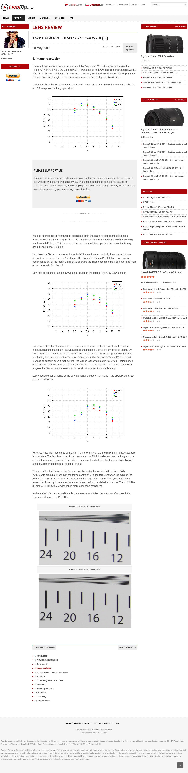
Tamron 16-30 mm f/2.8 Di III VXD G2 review (162, 82)
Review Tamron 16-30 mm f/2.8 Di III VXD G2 (162, 222)
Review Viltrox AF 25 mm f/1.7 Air (157, 234)
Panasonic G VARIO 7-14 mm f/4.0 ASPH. (161, 308)
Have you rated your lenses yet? (11, 52)
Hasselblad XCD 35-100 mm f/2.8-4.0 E (162, 272)
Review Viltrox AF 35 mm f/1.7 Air (157, 212)
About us (110, 4)
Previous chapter (44, 647)
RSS (143, 4)
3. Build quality (41, 664)
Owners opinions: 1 (150, 282)
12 (159, 292)
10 (159, 349)
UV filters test (149, 202)
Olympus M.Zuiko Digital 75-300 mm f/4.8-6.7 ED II (165, 318)
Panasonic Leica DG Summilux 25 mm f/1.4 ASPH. (165, 289)
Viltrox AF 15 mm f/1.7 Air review (157, 87)
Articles (45, 18)
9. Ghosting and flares (44, 689)
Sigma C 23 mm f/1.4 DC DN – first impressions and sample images (159, 131)
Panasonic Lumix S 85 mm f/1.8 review (160, 73)
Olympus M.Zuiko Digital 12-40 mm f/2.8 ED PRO (164, 346)
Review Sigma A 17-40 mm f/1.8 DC (158, 207)
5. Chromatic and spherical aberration (51, 672)
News (6, 18)
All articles (180, 100)
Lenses (31, 18)
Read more (6, 58)
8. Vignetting (40, 684)
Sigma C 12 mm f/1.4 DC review (157, 56)
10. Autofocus (41, 693)
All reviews (180, 27)
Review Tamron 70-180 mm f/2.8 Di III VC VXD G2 (164, 217)
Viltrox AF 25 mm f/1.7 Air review (157, 78)
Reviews (18, 18)
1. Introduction (41, 656)
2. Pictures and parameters (46, 660)
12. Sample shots (42, 701)
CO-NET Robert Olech (103, 730)
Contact (134, 4)
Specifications (169, 282)
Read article (147, 137)
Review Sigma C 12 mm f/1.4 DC (157, 197)
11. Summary (40, 697)
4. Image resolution (43, 668)
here (24, 759)
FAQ (71, 18)
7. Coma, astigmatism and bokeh (49, 680)
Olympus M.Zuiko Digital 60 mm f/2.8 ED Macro (163, 327)
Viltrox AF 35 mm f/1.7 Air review (157, 68)
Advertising (122, 4)
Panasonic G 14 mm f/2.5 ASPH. (157, 299)
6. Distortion (40, 676)
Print (129, 46)
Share (130, 49)
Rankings (60, 18)
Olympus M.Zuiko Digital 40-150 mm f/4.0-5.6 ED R (165, 337)
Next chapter (127, 647)
